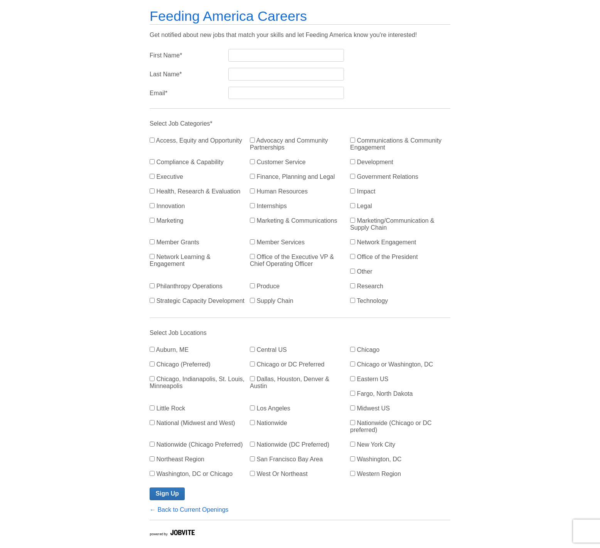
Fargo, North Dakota (381, 393)
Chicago (364, 349)
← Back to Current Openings (189, 509)
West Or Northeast (279, 474)
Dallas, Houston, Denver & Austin (289, 382)
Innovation (167, 206)
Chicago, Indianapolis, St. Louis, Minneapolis (197, 382)
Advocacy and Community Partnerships (289, 144)
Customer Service (278, 162)
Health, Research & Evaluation (195, 191)
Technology (369, 301)
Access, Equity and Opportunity (196, 140)
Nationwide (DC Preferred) (289, 444)
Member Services (277, 242)
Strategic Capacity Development (197, 301)
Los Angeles (270, 408)
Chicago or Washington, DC (391, 364)
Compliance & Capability (187, 162)
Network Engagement (383, 242)
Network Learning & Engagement (180, 260)
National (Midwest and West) (192, 423)
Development (371, 162)
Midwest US (370, 408)
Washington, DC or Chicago (191, 474)
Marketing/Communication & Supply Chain (392, 224)
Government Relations (384, 176)
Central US (268, 349)
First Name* (166, 55)
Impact (362, 191)
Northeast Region (177, 459)
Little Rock (167, 408)
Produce (265, 286)
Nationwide (268, 423)
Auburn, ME (169, 349)
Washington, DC (375, 459)
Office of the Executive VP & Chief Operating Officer (292, 260)
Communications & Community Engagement (396, 144)
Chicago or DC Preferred (287, 364)
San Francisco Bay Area (286, 459)
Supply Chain (271, 301)
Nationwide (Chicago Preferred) (196, 444)
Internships (268, 206)
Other (361, 271)
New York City (372, 444)
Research (366, 286)
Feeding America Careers (228, 16)
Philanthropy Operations (186, 286)
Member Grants (174, 242)
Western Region (375, 474)
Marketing (167, 220)
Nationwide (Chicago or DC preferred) (390, 426)
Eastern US (369, 379)
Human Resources (279, 191)
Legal (361, 206)
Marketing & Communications (293, 220)
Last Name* (166, 74)
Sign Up (167, 493)
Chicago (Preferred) (180, 364)
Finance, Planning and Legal (292, 176)
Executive (166, 176)
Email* (158, 93)
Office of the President (384, 257)
